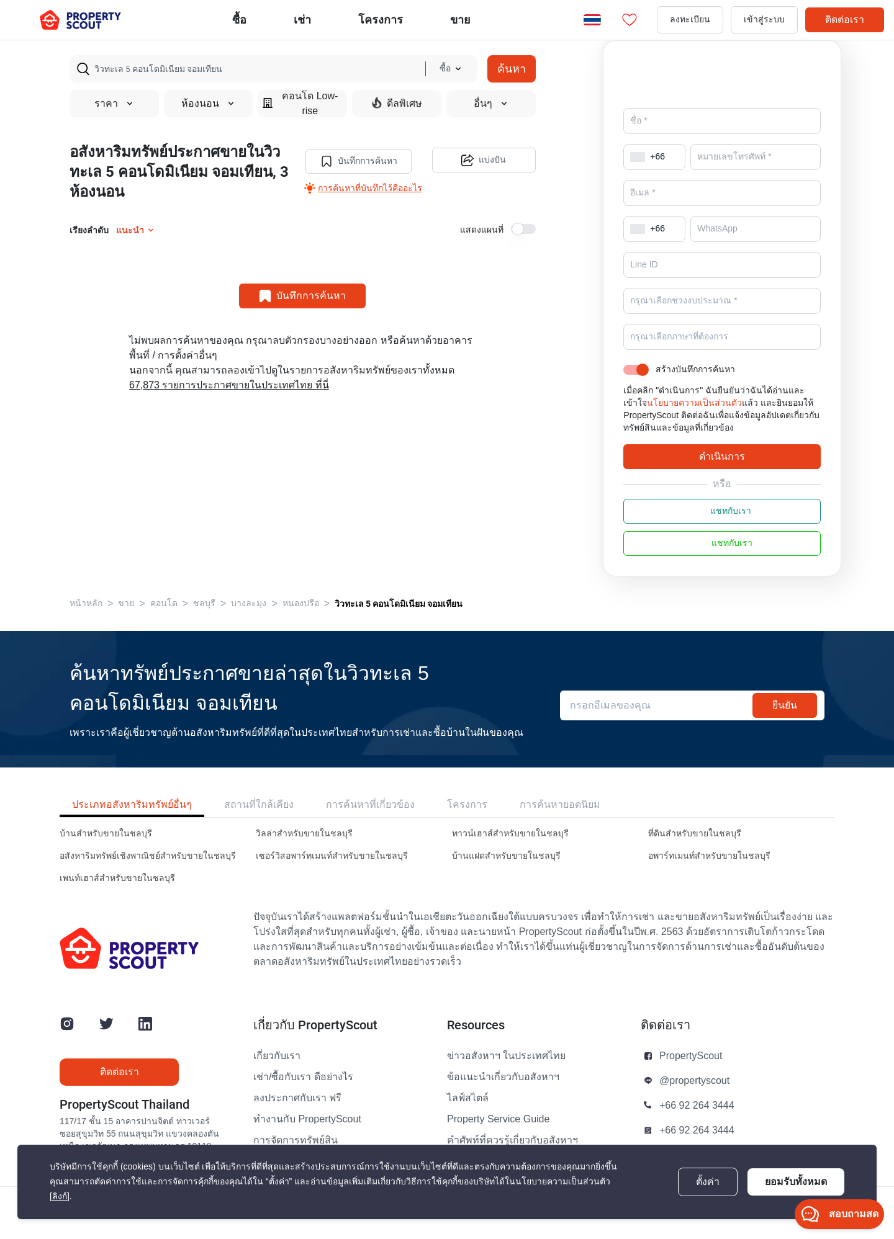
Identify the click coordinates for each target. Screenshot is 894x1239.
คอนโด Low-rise (300, 103)
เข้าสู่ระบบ (764, 19)
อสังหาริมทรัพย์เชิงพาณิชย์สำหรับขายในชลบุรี (148, 873)
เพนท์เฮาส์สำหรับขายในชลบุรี (117, 895)
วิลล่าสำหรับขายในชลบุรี (304, 851)
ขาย (460, 19)
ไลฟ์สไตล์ (468, 1115)
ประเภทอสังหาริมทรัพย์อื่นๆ (132, 822)
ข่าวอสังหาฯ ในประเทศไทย (506, 1073)
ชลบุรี (204, 620)
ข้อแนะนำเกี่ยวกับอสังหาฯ (503, 1094)
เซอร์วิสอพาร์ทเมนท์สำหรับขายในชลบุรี (332, 873)
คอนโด (164, 620)
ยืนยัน (784, 722)
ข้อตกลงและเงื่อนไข (617, 1221)
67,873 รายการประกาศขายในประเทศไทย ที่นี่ (229, 385)
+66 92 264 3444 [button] (696, 1123)
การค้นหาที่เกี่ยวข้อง (370, 822)
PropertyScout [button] (690, 1073)
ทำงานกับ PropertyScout (307, 1136)
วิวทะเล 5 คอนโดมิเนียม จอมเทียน (399, 621)
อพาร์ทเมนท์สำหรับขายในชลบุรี (709, 873)
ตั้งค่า (708, 1182)
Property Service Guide (498, 1136)
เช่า (302, 19)
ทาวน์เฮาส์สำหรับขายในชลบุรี (510, 851)
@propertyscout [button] (694, 1098)
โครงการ (467, 822)
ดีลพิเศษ (397, 103)
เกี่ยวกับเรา (276, 1073)
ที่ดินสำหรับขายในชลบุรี (694, 851)
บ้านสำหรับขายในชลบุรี (106, 851)
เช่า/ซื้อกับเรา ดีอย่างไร (303, 1094)
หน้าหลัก (86, 620)
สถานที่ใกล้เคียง (259, 822)
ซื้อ (239, 19)
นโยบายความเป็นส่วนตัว (694, 420)
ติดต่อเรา (844, 19)
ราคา (114, 103)
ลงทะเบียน (690, 19)
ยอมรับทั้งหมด (796, 1182)
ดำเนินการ (722, 474)
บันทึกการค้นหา (357, 160)
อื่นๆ (491, 103)
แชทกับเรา (722, 528)
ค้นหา (511, 68)
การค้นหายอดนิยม (560, 822)
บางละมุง (248, 620)
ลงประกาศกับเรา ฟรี (297, 1115)
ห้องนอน (208, 103)
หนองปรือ (300, 620)
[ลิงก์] (60, 1196)
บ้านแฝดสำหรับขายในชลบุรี (506, 873)
